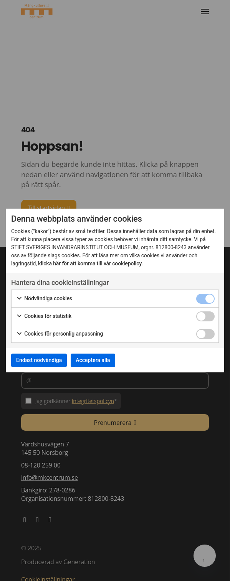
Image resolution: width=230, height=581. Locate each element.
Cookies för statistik (43, 316)
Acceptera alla (93, 360)
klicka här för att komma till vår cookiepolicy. (90, 263)
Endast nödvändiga (39, 360)
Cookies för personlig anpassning (59, 334)
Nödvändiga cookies (44, 298)
